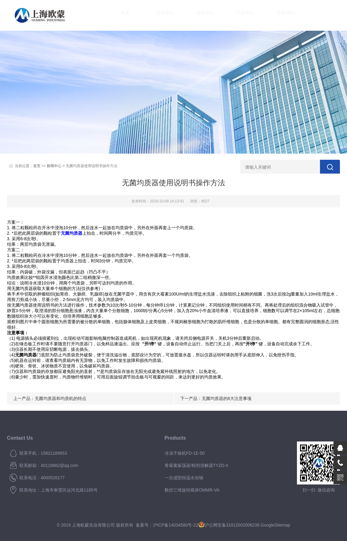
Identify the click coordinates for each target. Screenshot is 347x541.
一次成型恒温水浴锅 (184, 477)
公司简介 (159, 15)
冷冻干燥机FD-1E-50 (185, 453)
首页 (119, 15)
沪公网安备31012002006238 (232, 525)
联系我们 (280, 15)
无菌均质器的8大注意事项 (226, 398)
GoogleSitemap (275, 525)
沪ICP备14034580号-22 (175, 525)
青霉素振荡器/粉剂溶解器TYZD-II (196, 465)
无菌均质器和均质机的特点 (60, 398)
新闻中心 (199, 15)
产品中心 (239, 15)
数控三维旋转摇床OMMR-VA (192, 490)
